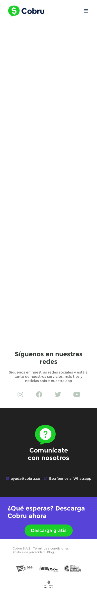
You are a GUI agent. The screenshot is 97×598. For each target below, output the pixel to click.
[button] (86, 10)
